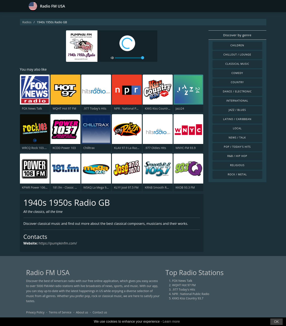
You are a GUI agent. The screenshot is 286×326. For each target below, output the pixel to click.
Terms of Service (60, 312)
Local (237, 128)
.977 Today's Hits (94, 108)
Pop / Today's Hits (237, 147)
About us (82, 312)
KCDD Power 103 (64, 148)
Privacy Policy (35, 312)
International (237, 100)
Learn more (171, 321)
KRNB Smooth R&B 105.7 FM (164, 187)
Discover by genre (237, 35)
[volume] (129, 57)
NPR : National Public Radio (132, 108)
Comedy (237, 73)
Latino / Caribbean (237, 119)
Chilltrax (89, 148)
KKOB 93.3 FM (185, 187)
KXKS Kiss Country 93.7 (160, 108)
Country (237, 82)
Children (237, 45)
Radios (27, 22)
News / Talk (237, 137)
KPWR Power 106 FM (36, 187)
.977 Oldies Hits (155, 148)
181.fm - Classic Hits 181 (69, 187)
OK (276, 321)
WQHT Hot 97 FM (64, 108)
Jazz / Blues (237, 110)
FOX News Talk (32, 108)
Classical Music (237, 64)
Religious (237, 165)
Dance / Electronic (237, 91)
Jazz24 (180, 108)
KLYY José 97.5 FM (126, 187)
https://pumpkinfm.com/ (58, 243)
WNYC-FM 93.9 (186, 148)
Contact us (100, 312)
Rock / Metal (237, 174)
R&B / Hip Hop (237, 156)
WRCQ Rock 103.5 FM (36, 148)
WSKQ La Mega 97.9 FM (99, 187)
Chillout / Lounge (237, 54)
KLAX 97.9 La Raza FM (129, 148)
